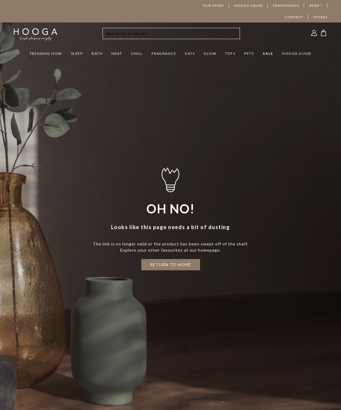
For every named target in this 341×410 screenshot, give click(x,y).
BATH (97, 53)
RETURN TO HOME (170, 264)
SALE (268, 53)
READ (314, 5)
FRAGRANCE (164, 53)
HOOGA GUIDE (297, 53)
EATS (190, 53)
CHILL (137, 53)
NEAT (116, 53)
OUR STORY (213, 5)
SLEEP (77, 53)
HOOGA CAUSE (248, 5)
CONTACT (294, 17)
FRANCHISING (286, 5)
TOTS (230, 53)
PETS (249, 53)
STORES (320, 17)
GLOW (210, 53)
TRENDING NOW (46, 53)
